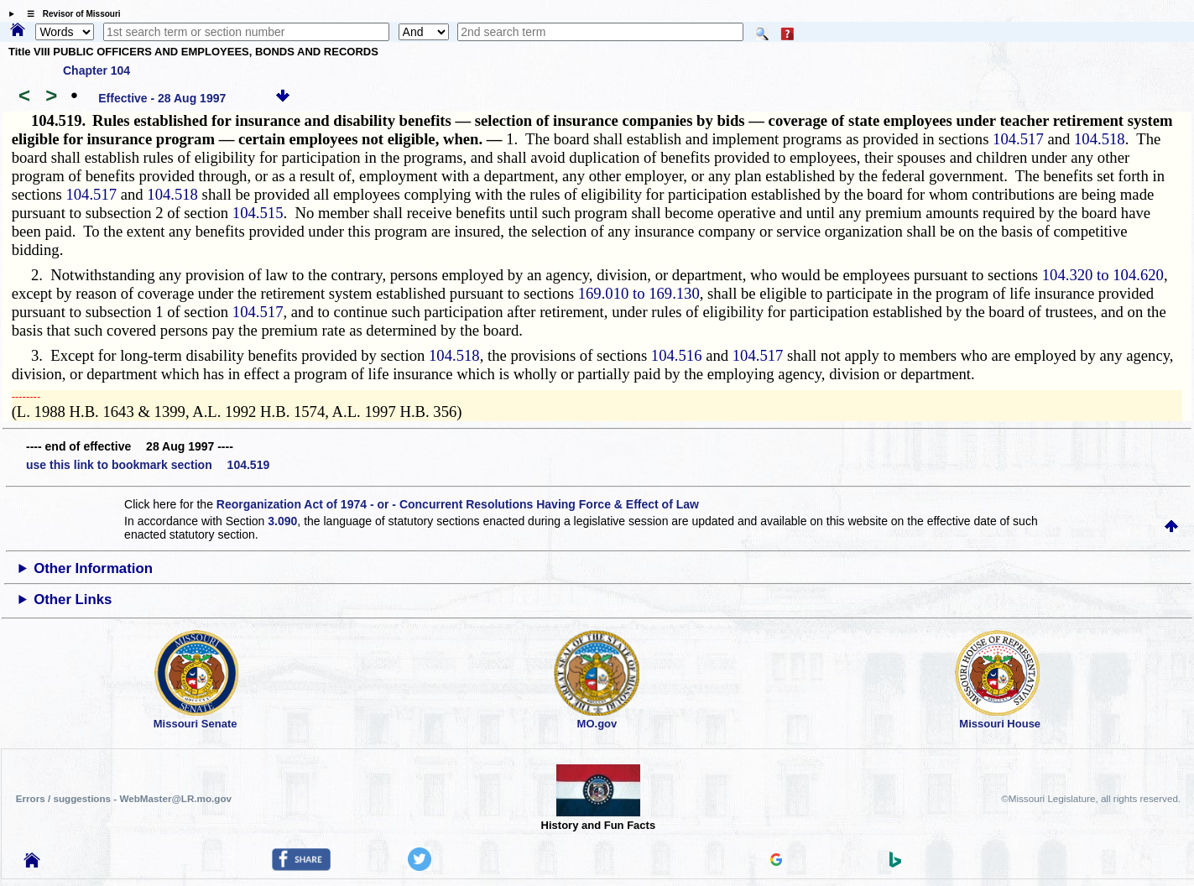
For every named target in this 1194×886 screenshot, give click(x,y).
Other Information (93, 568)
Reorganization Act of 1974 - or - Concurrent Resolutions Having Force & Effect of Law (457, 504)
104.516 (676, 355)
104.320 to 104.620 (1103, 275)
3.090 (282, 521)
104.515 (258, 213)
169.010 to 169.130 (639, 293)
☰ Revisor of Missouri (69, 13)
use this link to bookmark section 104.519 (147, 465)
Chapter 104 (96, 70)
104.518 (1099, 139)
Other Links (73, 599)
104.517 (1018, 139)
